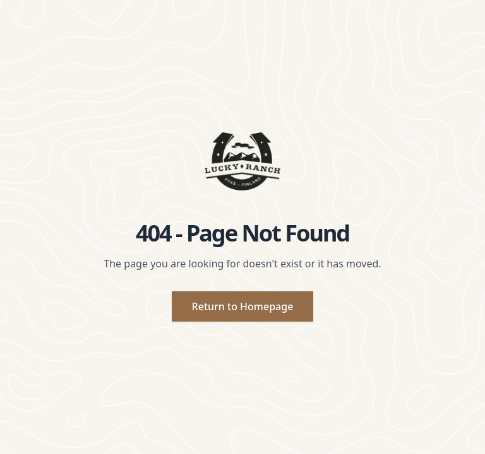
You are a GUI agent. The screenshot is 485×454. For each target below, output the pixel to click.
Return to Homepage (243, 306)
